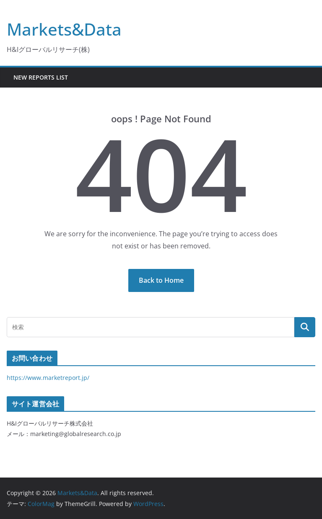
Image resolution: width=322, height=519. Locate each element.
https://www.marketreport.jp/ (48, 378)
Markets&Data (64, 29)
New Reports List (40, 77)
